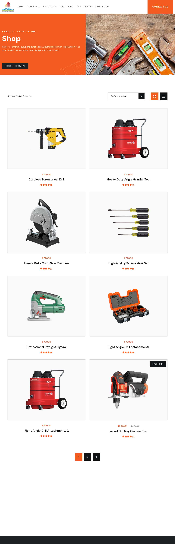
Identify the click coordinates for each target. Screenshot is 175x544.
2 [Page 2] (87, 456)
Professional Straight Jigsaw (46, 347)
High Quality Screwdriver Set (128, 263)
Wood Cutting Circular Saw (129, 431)
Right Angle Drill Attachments (129, 347)
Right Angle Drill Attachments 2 (46, 431)
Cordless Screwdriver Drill (46, 179)
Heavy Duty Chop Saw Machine (46, 263)
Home (9, 66)
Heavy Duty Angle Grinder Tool (128, 179)
